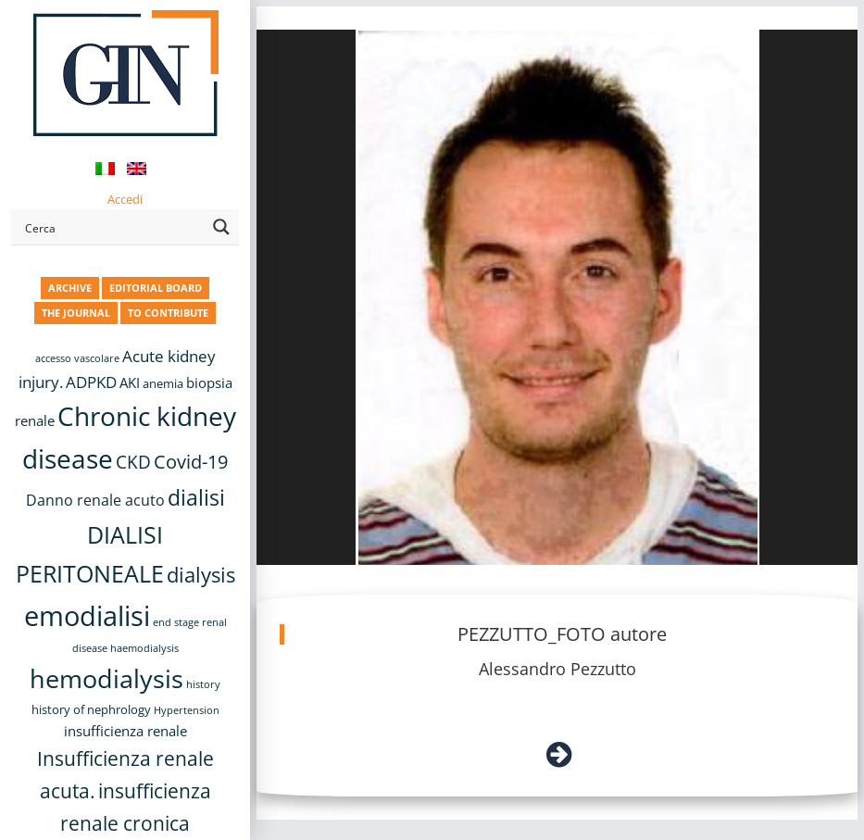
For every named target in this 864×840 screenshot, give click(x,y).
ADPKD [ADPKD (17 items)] (91, 382)
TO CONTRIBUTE (168, 313)
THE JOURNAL (76, 313)
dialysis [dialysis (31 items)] (201, 574)
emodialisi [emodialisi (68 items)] (87, 615)
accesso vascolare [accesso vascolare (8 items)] (77, 358)
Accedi (125, 199)
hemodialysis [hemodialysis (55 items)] (106, 678)
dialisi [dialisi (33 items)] (196, 497)
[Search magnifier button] (221, 227)
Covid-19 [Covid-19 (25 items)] (191, 461)
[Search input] (112, 227)
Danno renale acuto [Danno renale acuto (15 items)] (95, 500)
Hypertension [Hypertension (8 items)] (186, 710)
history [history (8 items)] (203, 684)
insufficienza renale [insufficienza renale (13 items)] (125, 730)
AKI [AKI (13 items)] (129, 382)
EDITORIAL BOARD (155, 288)
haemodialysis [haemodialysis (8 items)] (144, 648)
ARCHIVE (70, 288)
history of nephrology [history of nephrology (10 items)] (91, 710)
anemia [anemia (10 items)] (163, 384)
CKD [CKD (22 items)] (133, 461)
